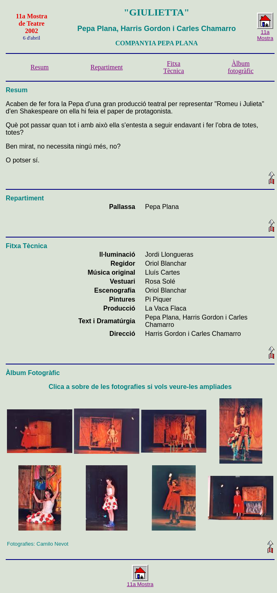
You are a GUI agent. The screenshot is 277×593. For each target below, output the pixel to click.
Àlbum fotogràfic (240, 67)
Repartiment (106, 67)
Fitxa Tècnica (173, 67)
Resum (40, 67)
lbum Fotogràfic (35, 372)
